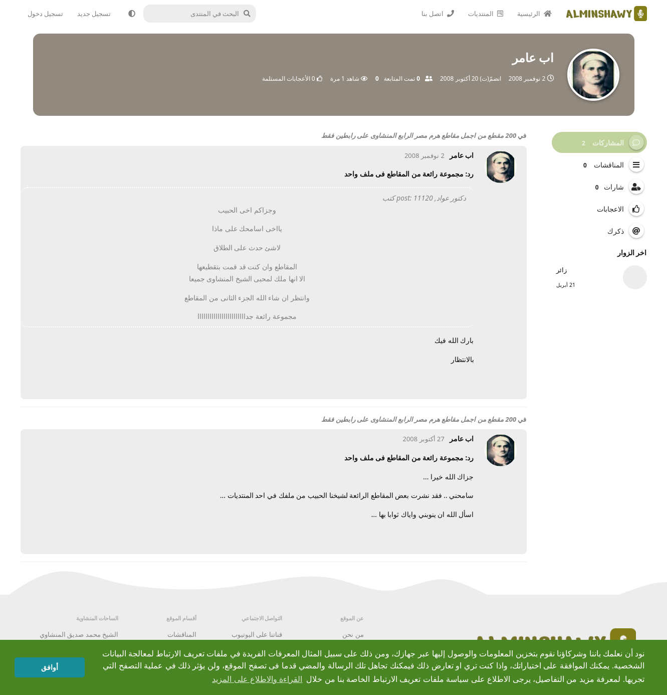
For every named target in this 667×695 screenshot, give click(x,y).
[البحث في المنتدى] (203, 14)
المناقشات (181, 634)
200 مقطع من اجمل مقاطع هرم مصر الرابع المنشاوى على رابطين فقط (418, 135)
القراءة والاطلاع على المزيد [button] (257, 679)
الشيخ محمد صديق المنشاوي (79, 634)
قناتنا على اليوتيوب (257, 634)
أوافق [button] (49, 667)
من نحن (352, 634)
